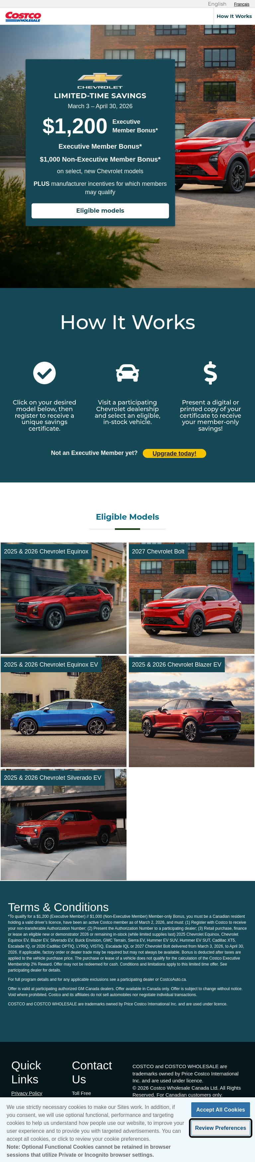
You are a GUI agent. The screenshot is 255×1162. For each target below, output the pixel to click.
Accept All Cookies (220, 1115)
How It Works (234, 16)
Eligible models (100, 211)
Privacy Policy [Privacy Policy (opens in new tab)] (26, 1093)
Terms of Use (26, 1100)
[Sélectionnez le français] (241, 4)
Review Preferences (220, 1133)
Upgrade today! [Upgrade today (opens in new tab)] (175, 453)
